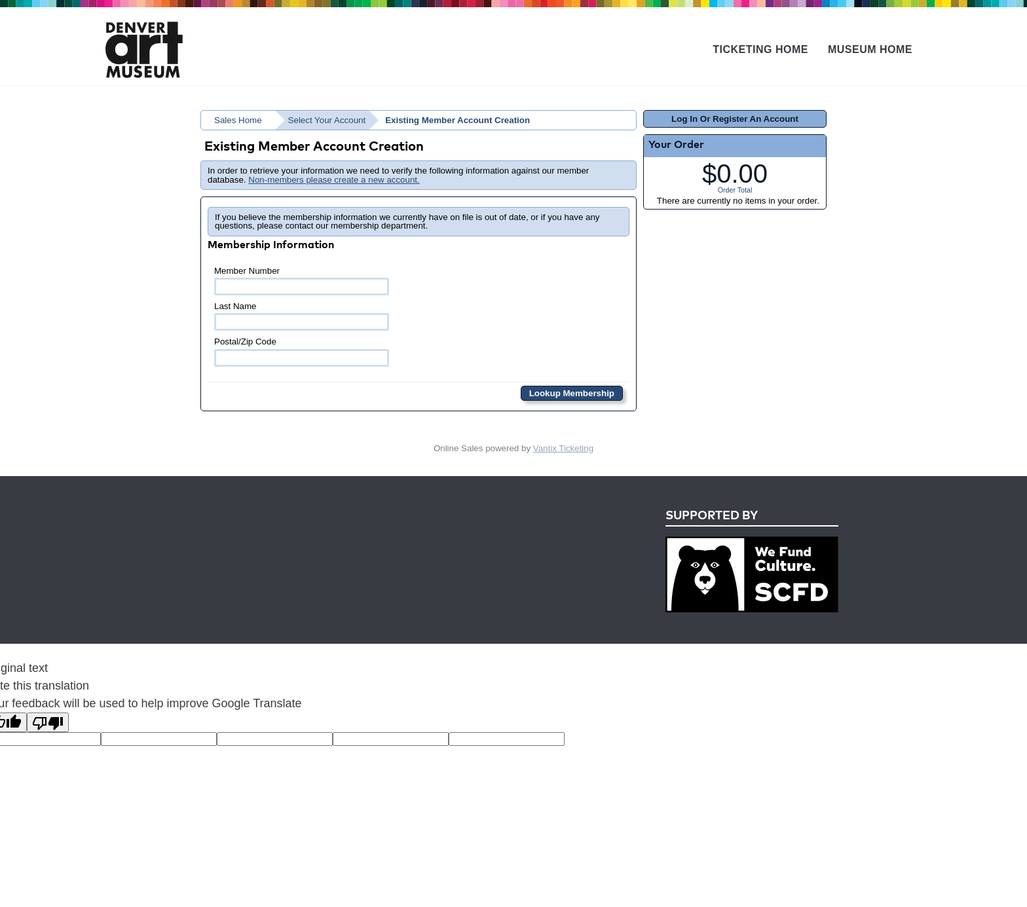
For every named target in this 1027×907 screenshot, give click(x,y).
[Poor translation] (48, 722)
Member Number (301, 280)
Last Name (301, 316)
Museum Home (870, 49)
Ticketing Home (760, 49)
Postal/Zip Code (301, 351)
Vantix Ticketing (563, 448)
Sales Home (238, 120)
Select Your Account (327, 120)
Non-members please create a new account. (334, 180)
